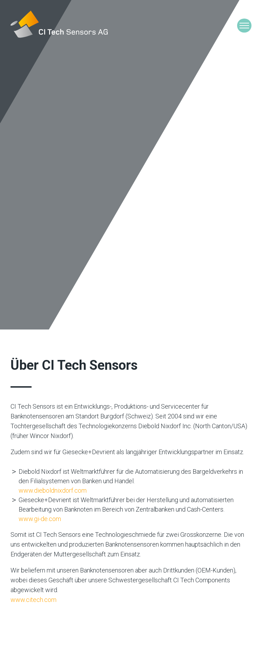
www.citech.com (33, 599)
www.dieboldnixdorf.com (53, 490)
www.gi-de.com (40, 518)
